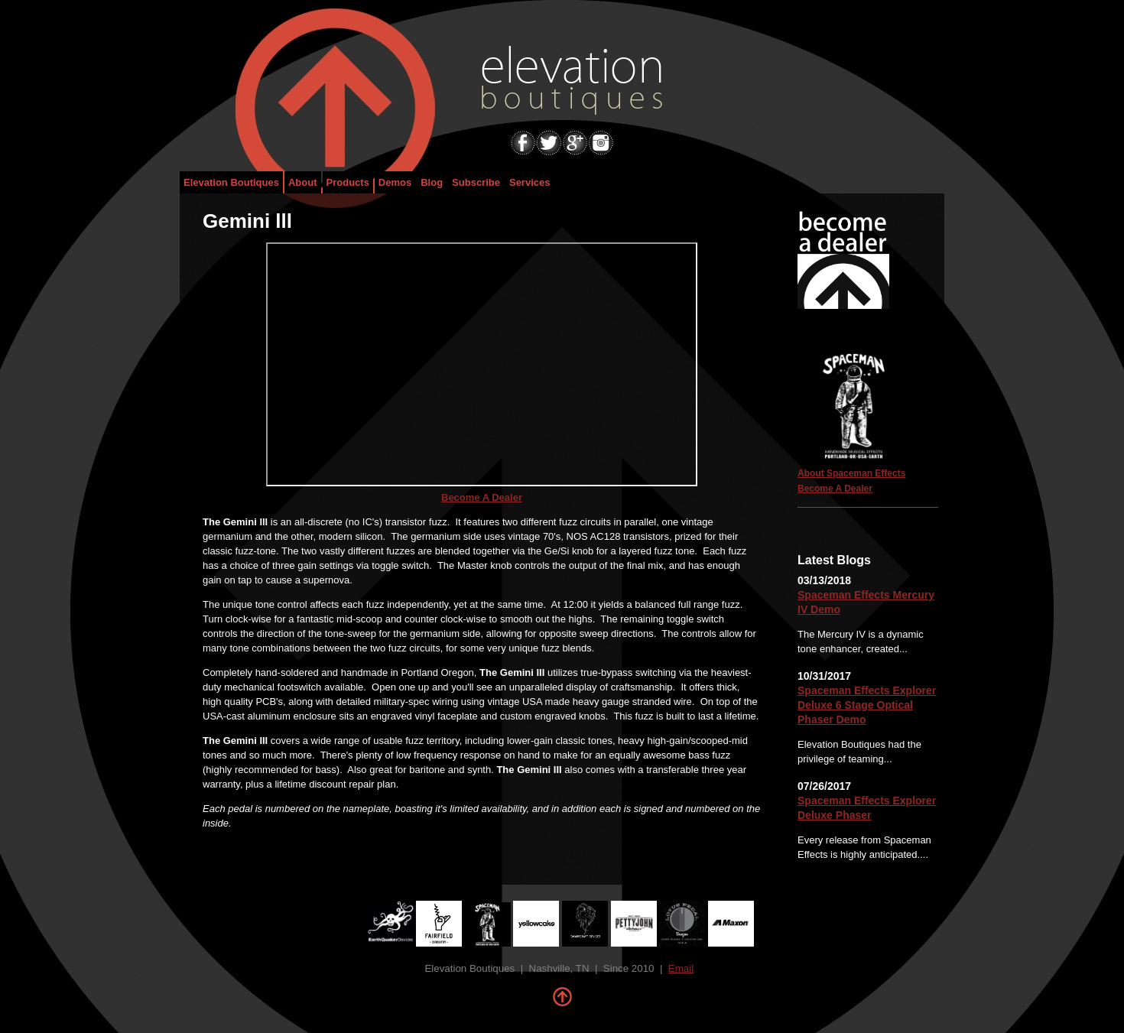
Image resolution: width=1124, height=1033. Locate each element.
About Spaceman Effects (851, 473)
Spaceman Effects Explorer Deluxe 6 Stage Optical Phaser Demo (867, 705)
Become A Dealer (481, 497)
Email (681, 968)
